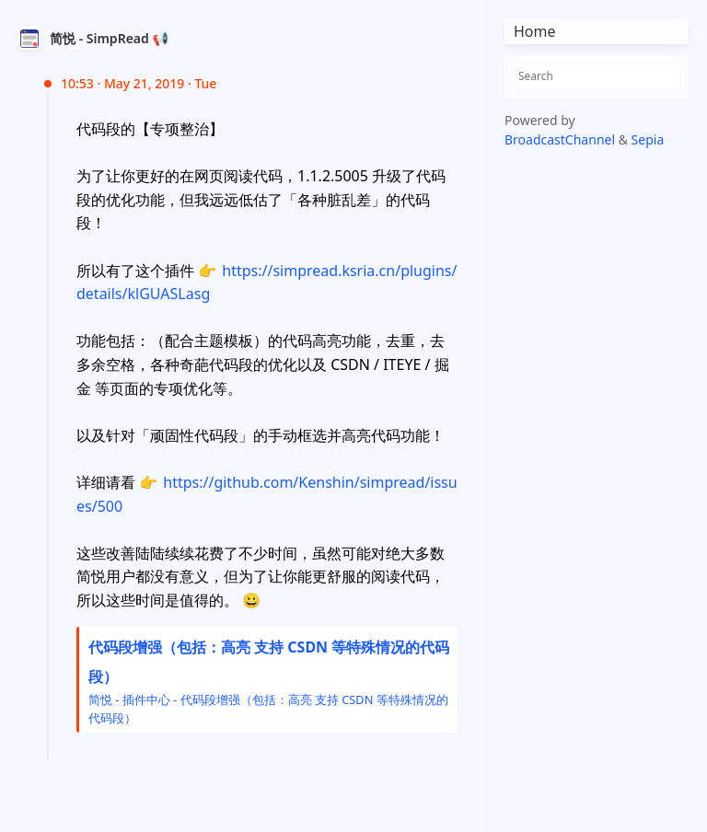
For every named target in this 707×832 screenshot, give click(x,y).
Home (535, 31)
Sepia (648, 139)
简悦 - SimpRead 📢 (109, 38)
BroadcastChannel (561, 139)
